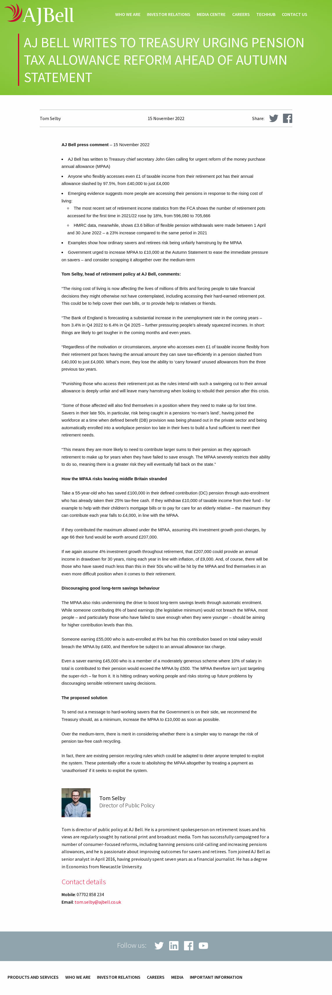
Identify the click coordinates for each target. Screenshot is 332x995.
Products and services (33, 977)
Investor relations (168, 14)
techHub (265, 14)
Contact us (294, 14)
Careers (241, 14)
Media (177, 977)
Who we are (127, 14)
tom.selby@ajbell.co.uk (98, 902)
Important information (216, 977)
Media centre (211, 14)
